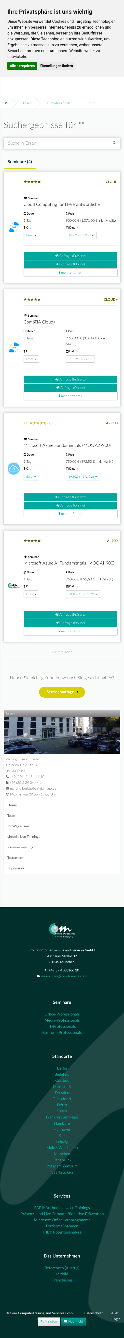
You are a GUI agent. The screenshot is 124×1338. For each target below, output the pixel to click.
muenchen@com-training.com (64, 976)
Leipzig (62, 1142)
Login (116, 1319)
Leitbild (62, 1274)
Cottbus (62, 1081)
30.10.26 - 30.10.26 (83, 594)
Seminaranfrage (62, 692)
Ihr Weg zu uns (18, 826)
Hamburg (62, 1123)
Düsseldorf (62, 1099)
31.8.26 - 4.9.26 (80, 359)
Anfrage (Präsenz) (70, 256)
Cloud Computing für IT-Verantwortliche (62, 204)
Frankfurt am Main (62, 1117)
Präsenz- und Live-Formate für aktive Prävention (62, 1214)
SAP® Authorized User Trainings (62, 1208)
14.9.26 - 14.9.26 (81, 235)
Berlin (62, 1068)
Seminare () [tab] (20, 162)
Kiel (62, 1136)
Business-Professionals (62, 1033)
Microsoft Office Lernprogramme (62, 1220)
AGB (114, 1313)
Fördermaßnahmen (62, 1226)
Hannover (62, 1129)
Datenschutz (94, 1313)
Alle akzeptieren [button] (22, 66)
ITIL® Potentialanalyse (62, 1232)
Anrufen (49, 1321)
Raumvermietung (20, 847)
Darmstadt (62, 1087)
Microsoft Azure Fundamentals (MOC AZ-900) (67, 445)
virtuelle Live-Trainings (23, 837)
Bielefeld (62, 1074)
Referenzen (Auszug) (62, 1268)
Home (12, 805)
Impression (15, 868)
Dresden (62, 1093)
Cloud (90, 103)
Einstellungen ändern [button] (56, 66)
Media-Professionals (62, 1020)
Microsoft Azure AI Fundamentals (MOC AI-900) (69, 563)
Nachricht (73, 1321)
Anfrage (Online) (70, 264)
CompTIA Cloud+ (40, 322)
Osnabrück (62, 1160)
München (62, 1154)
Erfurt (62, 1105)
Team (11, 816)
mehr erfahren (71, 272)
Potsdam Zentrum (62, 1166)
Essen (27, 103)
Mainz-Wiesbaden (62, 1148)
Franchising (62, 1280)
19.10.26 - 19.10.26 (83, 476)
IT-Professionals (58, 103)
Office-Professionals (62, 1014)
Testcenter (15, 858)
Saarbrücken (62, 1172)
